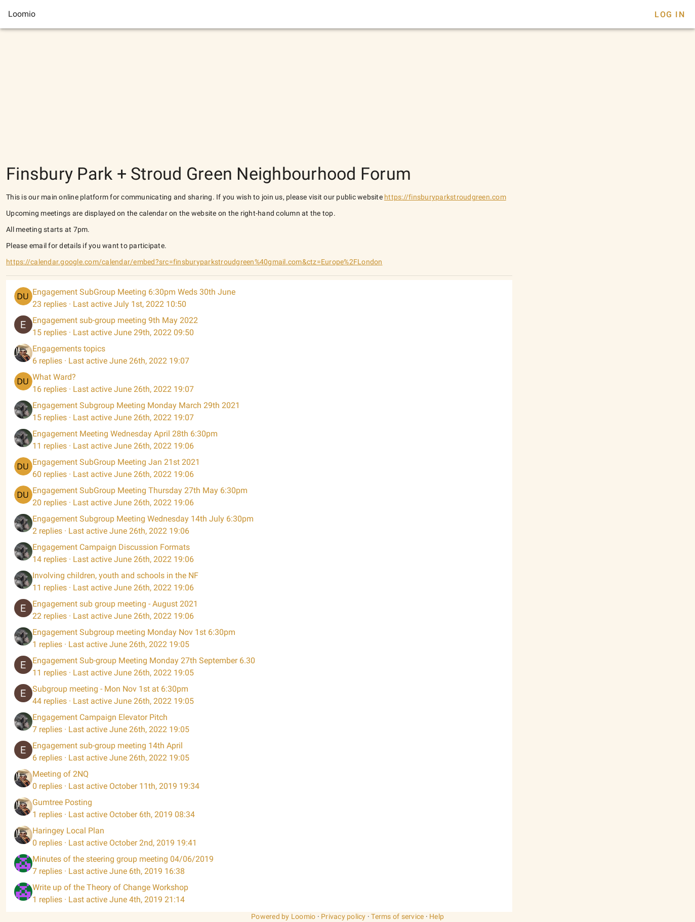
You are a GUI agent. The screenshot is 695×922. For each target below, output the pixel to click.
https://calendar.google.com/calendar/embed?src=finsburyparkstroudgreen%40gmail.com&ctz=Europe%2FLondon (194, 262)
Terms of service (397, 916)
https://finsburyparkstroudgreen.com (445, 197)
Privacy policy (343, 916)
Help (436, 916)
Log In (670, 14)
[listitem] (259, 298)
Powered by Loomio (283, 916)
